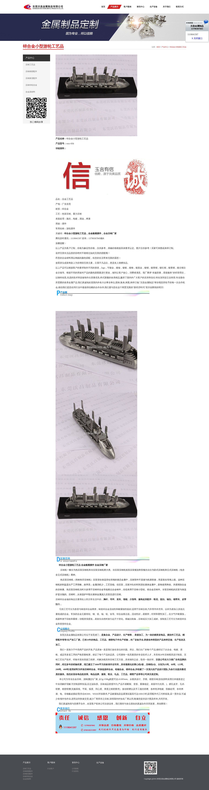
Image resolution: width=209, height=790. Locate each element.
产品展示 (114, 7)
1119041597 (192, 34)
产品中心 (165, 47)
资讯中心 (140, 7)
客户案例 (127, 7)
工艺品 (77, 565)
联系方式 (180, 7)
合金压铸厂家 (110, 233)
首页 (103, 7)
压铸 (62, 570)
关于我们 (166, 7)
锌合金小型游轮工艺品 (178, 47)
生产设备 (153, 7)
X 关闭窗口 (197, 38)
